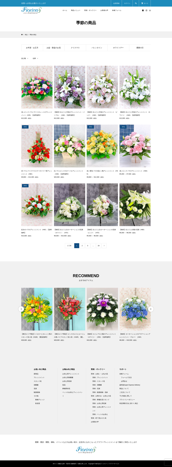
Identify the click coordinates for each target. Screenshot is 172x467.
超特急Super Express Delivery (129, 385)
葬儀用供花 (66, 388)
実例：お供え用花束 (99, 403)
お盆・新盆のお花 (54, 48)
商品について (124, 388)
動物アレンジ (40, 399)
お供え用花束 (67, 381)
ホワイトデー (118, 48)
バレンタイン (97, 48)
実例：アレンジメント (100, 377)
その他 (36, 396)
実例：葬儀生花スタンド (100, 399)
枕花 (63, 385)
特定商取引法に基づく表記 (128, 403)
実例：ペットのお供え (100, 414)
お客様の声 (104, 10)
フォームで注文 (126, 377)
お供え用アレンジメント (70, 374)
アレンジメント (39, 377)
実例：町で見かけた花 (98, 418)
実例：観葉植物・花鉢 (100, 392)
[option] (37, 315)
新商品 (36, 374)
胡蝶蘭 (36, 385)
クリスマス (75, 48)
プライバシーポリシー (127, 399)
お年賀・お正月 (32, 48)
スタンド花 (37, 381)
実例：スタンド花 (98, 381)
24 (98, 246)
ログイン (127, 3)
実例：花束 (96, 388)
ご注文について (124, 392)
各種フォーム (116, 10)
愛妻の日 (139, 48)
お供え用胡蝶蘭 (67, 377)
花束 (35, 388)
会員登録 (116, 3)
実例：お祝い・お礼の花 (99, 374)
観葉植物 (37, 392)
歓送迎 (37, 403)
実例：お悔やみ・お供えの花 (101, 396)
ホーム (65, 10)
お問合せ (124, 381)
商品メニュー (75, 10)
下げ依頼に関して (125, 396)
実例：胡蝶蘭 (97, 385)
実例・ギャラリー (90, 10)
